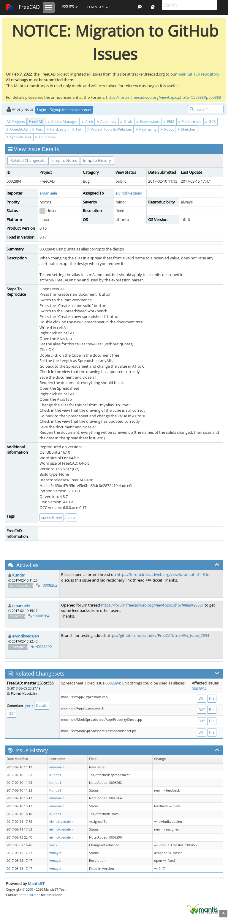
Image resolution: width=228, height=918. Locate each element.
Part (37, 129)
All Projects (16, 121)
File (212, 698)
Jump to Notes (64, 160)
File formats (189, 121)
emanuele (48, 193)
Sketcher (187, 129)
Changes (97, 7)
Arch (87, 121)
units (71, 517)
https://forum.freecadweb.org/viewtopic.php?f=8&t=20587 (152, 605)
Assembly (106, 121)
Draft (126, 121)
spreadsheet (51, 517)
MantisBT (36, 883)
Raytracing (146, 129)
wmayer (55, 853)
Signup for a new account (70, 109)
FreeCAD (23, 7)
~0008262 (49, 585)
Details (42, 705)
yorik (29, 705)
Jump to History (97, 160)
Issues (70, 6)
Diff (12, 713)
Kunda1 (19, 575)
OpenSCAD (17, 129)
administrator (29, 894)
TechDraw (45, 137)
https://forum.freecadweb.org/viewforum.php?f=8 (161, 574)
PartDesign (58, 129)
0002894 (112, 683)
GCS (210, 121)
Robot (167, 129)
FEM (169, 121)
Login (41, 109)
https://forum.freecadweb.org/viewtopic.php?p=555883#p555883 (163, 97)
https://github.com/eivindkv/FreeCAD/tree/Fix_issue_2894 (158, 635)
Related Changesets (27, 160)
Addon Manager (63, 121)
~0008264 (41, 615)
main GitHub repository (198, 74)
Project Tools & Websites (109, 129)
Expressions (148, 121)
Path (77, 129)
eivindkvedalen (128, 193)
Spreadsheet (19, 137)
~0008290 (43, 646)
